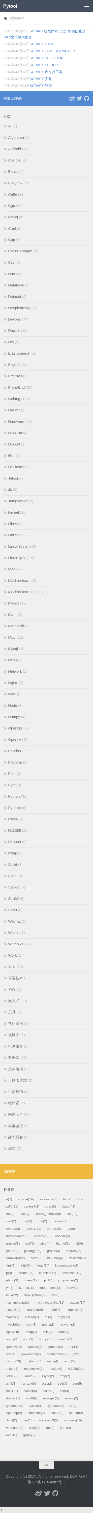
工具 (12, 1012)
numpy (46, 1339)
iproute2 (25, 1272)
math (54, 1309)
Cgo (11, 205)
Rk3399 (14, 842)
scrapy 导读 (41, 85)
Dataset (14, 296)
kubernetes (50, 1287)
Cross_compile (20, 251)
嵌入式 (13, 1001)
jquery (31, 1280)
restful (55, 1368)
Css (11, 262)
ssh (64, 1390)
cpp (26, 1213)
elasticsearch (17, 1236)
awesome (48, 1199)
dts (71, 1228)
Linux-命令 (17, 558)
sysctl (35, 1405)
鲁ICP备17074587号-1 (46, 1482)
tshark (57, 1412)
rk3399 (12, 1376)
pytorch (34, 1361)
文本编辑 (15, 1069)
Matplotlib (16, 626)
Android (14, 149)
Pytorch (14, 807)
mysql (12, 1324)
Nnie (12, 694)
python (13, 1361)
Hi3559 (14, 444)
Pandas (14, 751)
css (72, 1213)
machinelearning (49, 1302)
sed (62, 1383)
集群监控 (15, 1126)
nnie (48, 1331)
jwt (9, 1287)
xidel (34, 1427)
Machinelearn (19, 580)
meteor (32, 1317)
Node (12, 705)
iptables (47, 1272)
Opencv (14, 739)
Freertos (15, 376)
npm (28, 1339)
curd (27, 1221)
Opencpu (15, 728)
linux (11, 1295)
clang (68, 1206)
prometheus (57, 1354)
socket (30, 1390)
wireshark (14, 1427)
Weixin (13, 932)
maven (12, 1317)
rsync (48, 1376)
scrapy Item (41, 44)
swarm (71, 1398)
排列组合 (15, 1046)
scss (47, 1383)
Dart (11, 274)
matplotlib (74, 1309)
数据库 (13, 1057)
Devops (14, 319)
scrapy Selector (46, 58)
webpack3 (48, 1420)
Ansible (14, 160)
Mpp (11, 637)
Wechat (14, 921)
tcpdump (13, 1412)
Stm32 (13, 898)
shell (11, 1390)
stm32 (12, 1398)
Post (12, 773)
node (63, 1331)
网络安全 (15, 1114)
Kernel (13, 512)
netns (48, 1324)
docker (33, 1228)
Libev (12, 523)
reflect (11, 1368)
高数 (12, 1148)
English (14, 364)
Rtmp (12, 853)
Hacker (14, 410)
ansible (26, 1199)
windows (72, 1420)
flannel (63, 1243)
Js (10, 489)
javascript (71, 1272)
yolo (11, 1435)
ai (8, 1199)
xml (49, 1427)
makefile (13, 1309)
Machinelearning (21, 592)
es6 (30, 1243)
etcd (45, 1243)
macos (77, 1302)
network (67, 1324)
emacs (42, 1236)
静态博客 (15, 1137)
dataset (60, 1221)
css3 (10, 1221)
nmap (31, 1331)
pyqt (78, 1354)
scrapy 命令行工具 (46, 72)
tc (73, 1405)
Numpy (14, 717)
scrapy (16, 18)
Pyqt (12, 785)
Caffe (12, 194)
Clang (13, 217)
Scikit (12, 864)
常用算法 (15, 1023)
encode (62, 1236)
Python (14, 796)
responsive (34, 1368)
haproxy (73, 1250)
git (79, 1243)
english (12, 1243)
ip (8, 1272)
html (10, 1265)
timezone (36, 1412)
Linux (12, 535)
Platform (15, 762)
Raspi (13, 819)
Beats (13, 171)
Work (12, 955)
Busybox (15, 183)
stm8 (31, 1398)
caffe (11, 1206)
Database (16, 285)
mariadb (35, 1309)
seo (77, 1383)
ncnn (31, 1324)
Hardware (16, 421)
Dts (11, 342)
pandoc (55, 1346)
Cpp (11, 240)
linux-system (35, 1295)
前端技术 (15, 978)
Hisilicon (15, 467)
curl (42, 1221)
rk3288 (76, 1368)
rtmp (65, 1376)
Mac (11, 569)
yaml (65, 1427)
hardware (15, 1258)
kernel (26, 1287)
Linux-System (19, 546)
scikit (11, 1383)
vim (28, 1420)
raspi (52, 1361)
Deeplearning (19, 308)
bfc (67, 1199)
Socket (14, 887)
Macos (13, 603)
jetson (11, 1280)
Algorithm (16, 137)
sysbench (14, 1405)
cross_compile (48, 1213)
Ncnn (12, 660)
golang (32, 1250)
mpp (64, 1317)
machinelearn (17, 1302)
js (48, 1280)
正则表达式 (17, 1080)
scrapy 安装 (41, 79)
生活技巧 (15, 1091)
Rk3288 (14, 830)
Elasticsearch (19, 353)
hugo (43, 1265)
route (30, 1376)
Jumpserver (18, 501)
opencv (13, 1346)
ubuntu (76, 1412)
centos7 (31, 1206)
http (26, 1265)
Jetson (13, 478)
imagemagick (66, 1265)
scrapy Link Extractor (52, 51)
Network (15, 671)
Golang (14, 399)
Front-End (16, 387)
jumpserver (68, 1280)
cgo (50, 1206)
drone (54, 1228)
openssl (35, 1346)
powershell (31, 1354)
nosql (11, 1339)
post (10, 1354)
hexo (36, 1258)
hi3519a (55, 1258)
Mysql (13, 648)
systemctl (55, 1405)
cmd (10, 1213)
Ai (9, 126)
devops (12, 1228)
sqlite (48, 1390)
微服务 (13, 1035)
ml (48, 1317)
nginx (12, 1331)
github (11, 1250)
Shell (12, 876)
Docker (14, 330)
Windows (15, 944)
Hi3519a (15, 433)
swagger (50, 1398)
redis (69, 1361)
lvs (55, 1295)
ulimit (11, 1420)
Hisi (11, 455)
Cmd (12, 228)
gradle (53, 1250)
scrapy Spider (44, 65)
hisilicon (77, 1258)
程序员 (13, 1103)
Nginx (13, 683)
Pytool (10, 6)
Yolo (11, 966)
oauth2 (65, 1339)
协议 (12, 989)
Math (12, 614)
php (73, 1346)
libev (72, 1287)
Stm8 (12, 910)
